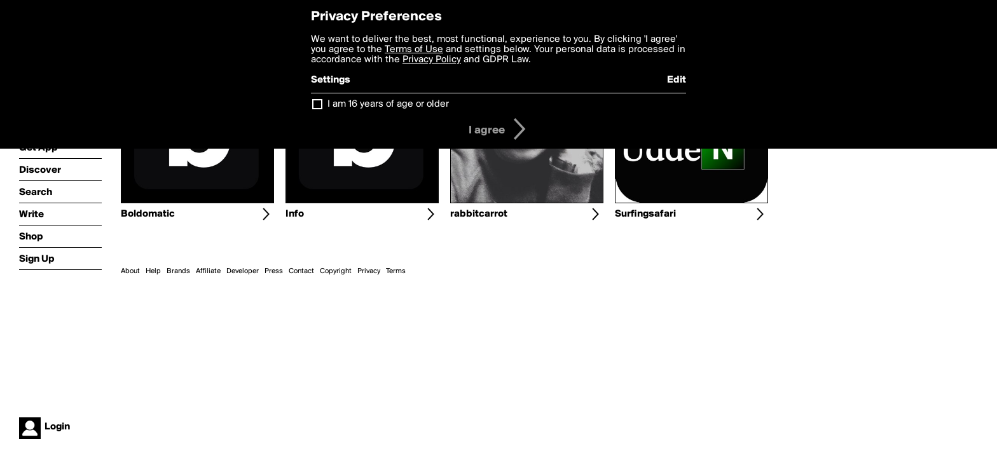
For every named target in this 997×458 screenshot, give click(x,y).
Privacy (368, 271)
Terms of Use (414, 49)
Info (294, 214)
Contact (301, 271)
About (130, 271)
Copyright (336, 271)
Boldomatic (148, 214)
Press (274, 271)
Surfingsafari (645, 214)
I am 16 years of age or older (388, 104)
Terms (396, 271)
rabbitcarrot (478, 214)
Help (153, 271)
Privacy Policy (431, 60)
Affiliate (208, 271)
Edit (676, 80)
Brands (178, 271)
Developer (242, 271)
